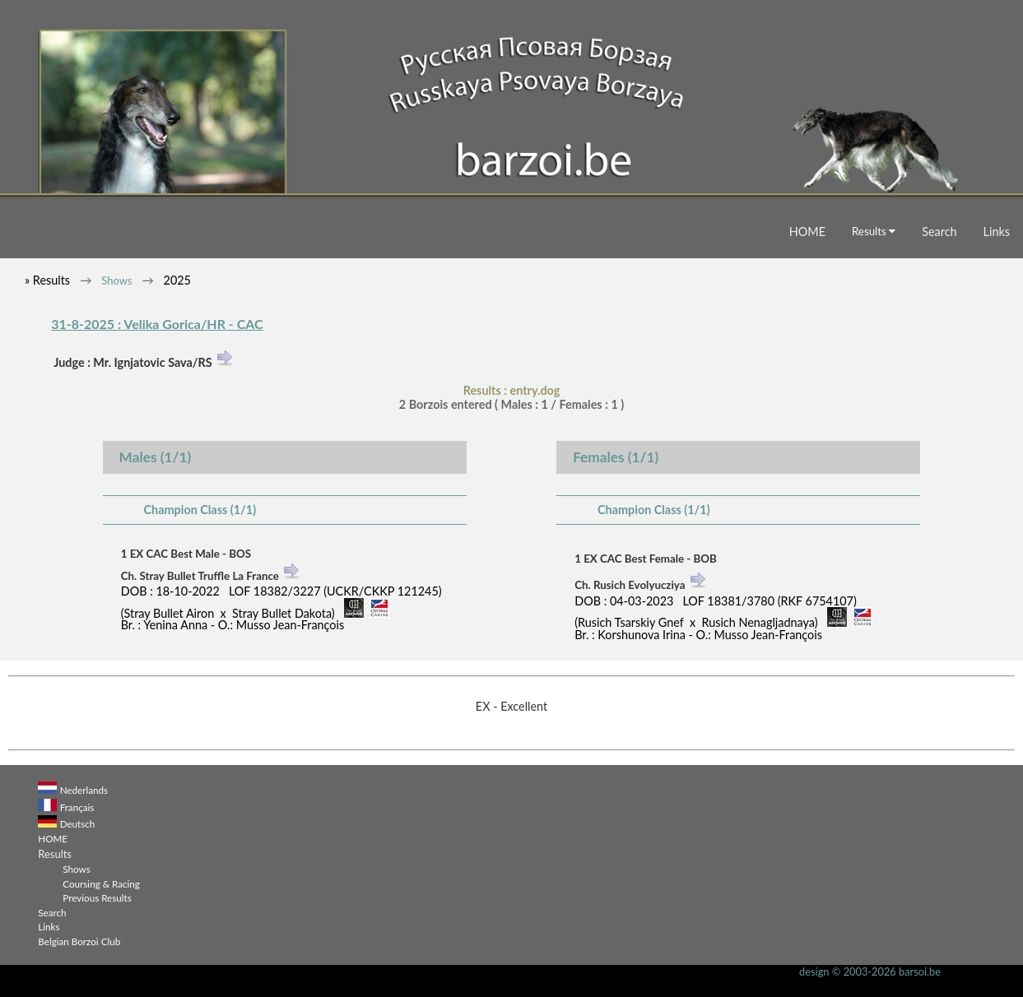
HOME (807, 232)
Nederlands (84, 789)
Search (939, 232)
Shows (116, 280)
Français (77, 807)
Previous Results (97, 897)
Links (996, 232)
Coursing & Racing (101, 883)
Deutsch (77, 823)
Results (873, 231)
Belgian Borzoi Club (79, 941)
